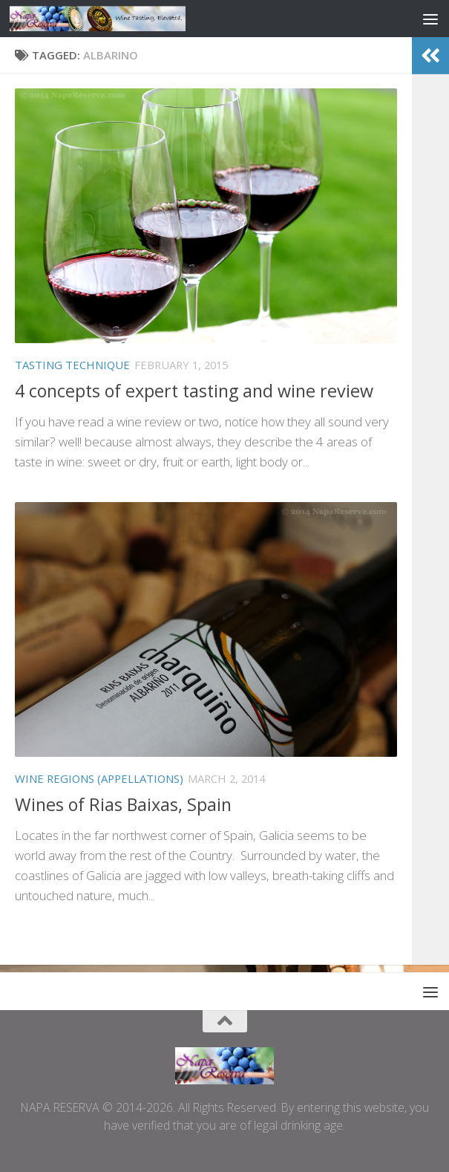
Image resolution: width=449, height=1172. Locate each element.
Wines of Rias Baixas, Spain (123, 804)
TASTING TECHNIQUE (72, 364)
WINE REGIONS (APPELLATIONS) (99, 778)
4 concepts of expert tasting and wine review (194, 391)
